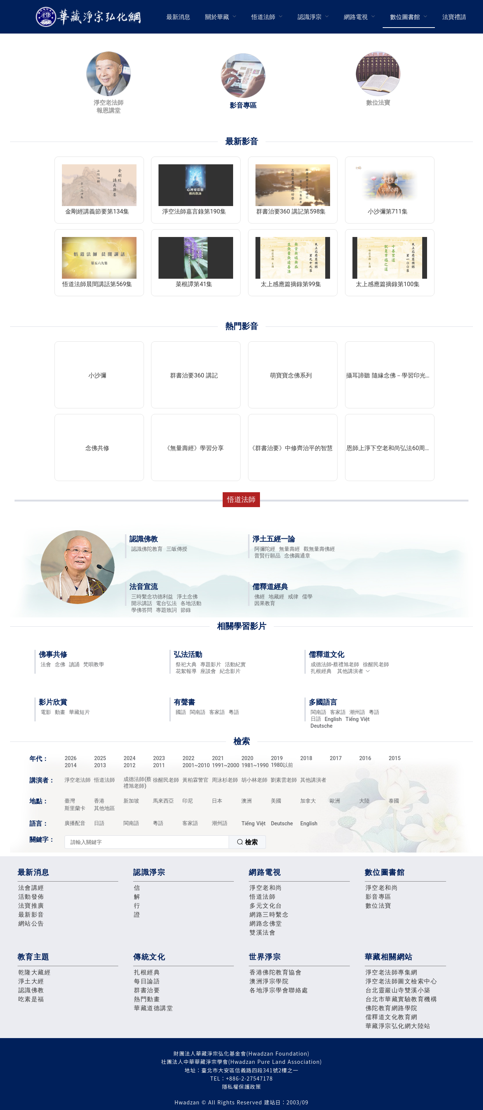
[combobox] (165, 842)
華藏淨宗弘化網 (90, 17)
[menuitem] (178, 17)
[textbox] (147, 842)
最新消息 (178, 16)
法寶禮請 (454, 16)
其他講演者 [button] (353, 671)
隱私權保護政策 (241, 1086)
